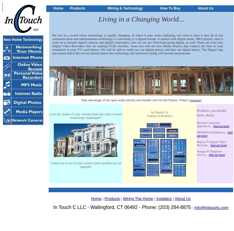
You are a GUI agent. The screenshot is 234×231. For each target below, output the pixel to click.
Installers (164, 198)
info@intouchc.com (212, 207)
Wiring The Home (138, 198)
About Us (183, 198)
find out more (221, 126)
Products (112, 198)
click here (195, 100)
